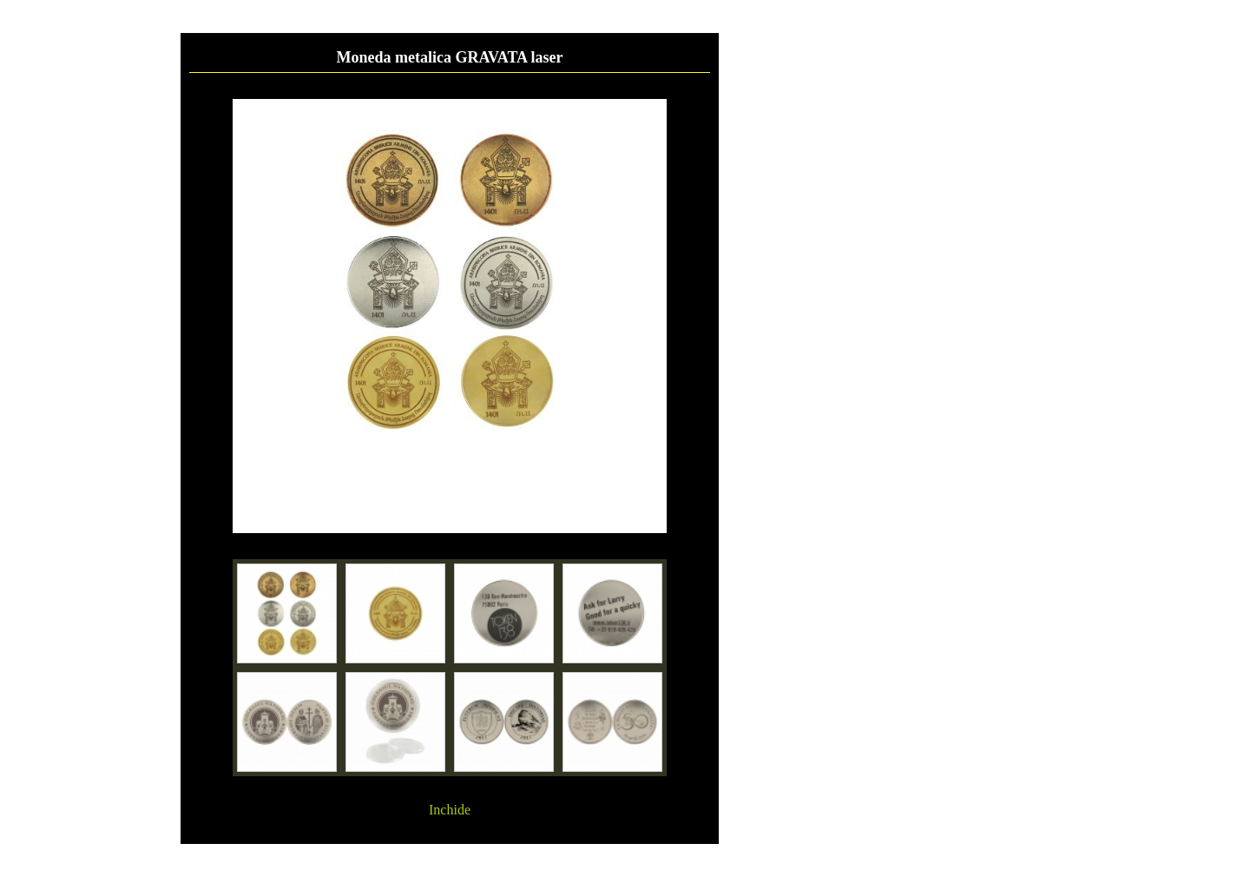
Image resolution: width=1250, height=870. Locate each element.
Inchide (449, 809)
